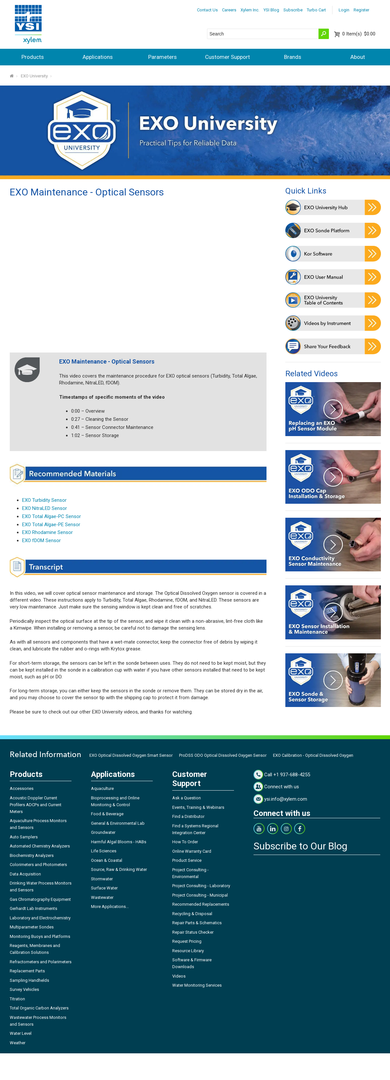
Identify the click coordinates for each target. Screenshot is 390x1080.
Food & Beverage (107, 813)
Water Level (21, 1033)
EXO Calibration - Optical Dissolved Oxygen (313, 755)
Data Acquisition (25, 874)
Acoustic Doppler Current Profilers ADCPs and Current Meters (35, 804)
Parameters (162, 57)
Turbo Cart (316, 9)
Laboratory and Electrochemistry (40, 917)
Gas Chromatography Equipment (40, 899)
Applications (98, 57)
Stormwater (102, 878)
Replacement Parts (27, 970)
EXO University (34, 75)
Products (32, 57)
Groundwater (103, 832)
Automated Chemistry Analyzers (40, 846)
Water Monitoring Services (197, 985)
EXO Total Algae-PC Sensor (51, 516)
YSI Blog (271, 9)
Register (361, 9)
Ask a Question (186, 797)
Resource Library (188, 950)
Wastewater (102, 897)
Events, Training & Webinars (198, 807)
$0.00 (358, 34)
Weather (17, 1042)
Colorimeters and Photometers (38, 864)
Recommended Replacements (200, 904)
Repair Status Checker (193, 932)
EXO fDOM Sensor (41, 540)
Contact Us (207, 9)
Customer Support (227, 57)
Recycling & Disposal (192, 913)
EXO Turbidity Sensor (44, 500)
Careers (229, 9)
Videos (179, 976)
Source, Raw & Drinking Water (119, 869)
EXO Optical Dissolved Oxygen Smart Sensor (131, 755)
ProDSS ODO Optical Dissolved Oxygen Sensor (222, 755)
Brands (292, 57)
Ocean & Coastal (106, 860)
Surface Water (104, 888)
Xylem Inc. (249, 9)
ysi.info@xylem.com (285, 799)
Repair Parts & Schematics (197, 922)
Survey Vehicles (24, 989)
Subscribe (293, 9)
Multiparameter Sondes (32, 927)
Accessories (21, 788)
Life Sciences (103, 850)
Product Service (187, 860)
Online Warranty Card (191, 851)
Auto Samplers (24, 836)
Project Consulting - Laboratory (201, 885)
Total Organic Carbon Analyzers (39, 1008)
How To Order (185, 841)
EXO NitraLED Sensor (44, 508)
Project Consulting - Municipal (200, 895)
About (357, 57)
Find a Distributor (188, 816)
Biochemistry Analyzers (32, 855)
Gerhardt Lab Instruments (33, 908)
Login (344, 9)
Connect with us (281, 787)
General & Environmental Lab (118, 823)
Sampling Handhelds (29, 980)
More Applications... (110, 906)
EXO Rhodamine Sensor (47, 532)
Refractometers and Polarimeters (41, 961)
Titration (17, 998)
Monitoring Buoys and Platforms (40, 936)
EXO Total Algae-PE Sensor (51, 524)
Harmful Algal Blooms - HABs (118, 841)
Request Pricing (187, 941)
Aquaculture (102, 788)
